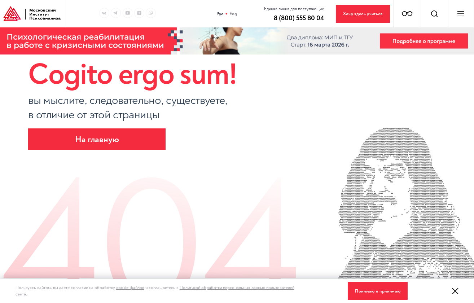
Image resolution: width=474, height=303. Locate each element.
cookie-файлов (130, 287)
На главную (97, 139)
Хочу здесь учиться (363, 14)
